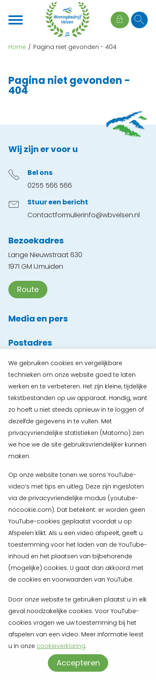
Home (17, 47)
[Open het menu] (16, 20)
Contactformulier (55, 215)
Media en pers (38, 318)
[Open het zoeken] (139, 20)
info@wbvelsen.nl (111, 215)
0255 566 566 (49, 185)
